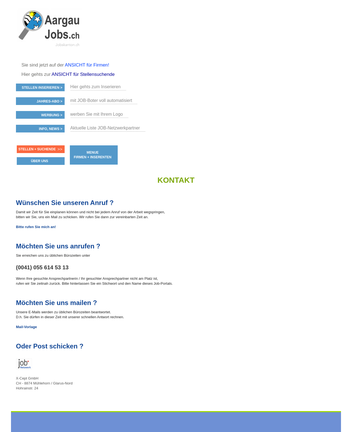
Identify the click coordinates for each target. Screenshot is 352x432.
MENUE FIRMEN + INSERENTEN (92, 155)
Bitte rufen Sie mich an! (36, 227)
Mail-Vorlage (26, 327)
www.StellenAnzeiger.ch (49, 28)
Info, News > (50, 129)
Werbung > (51, 115)
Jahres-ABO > (49, 101)
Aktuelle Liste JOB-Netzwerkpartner (105, 128)
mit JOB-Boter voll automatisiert (101, 100)
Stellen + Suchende (37, 149)
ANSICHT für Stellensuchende (83, 74)
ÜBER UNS (39, 161)
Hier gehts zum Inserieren (95, 86)
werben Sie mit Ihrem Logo (96, 114)
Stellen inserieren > (42, 88)
